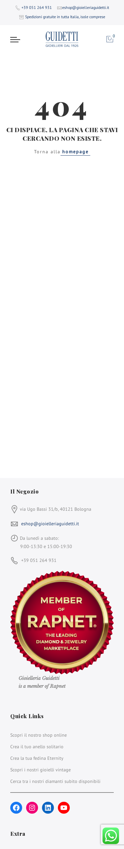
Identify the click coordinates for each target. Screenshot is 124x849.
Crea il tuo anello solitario (36, 747)
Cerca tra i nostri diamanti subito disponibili (55, 781)
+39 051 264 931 (36, 7)
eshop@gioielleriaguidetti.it (50, 524)
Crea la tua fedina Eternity (36, 758)
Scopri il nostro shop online (38, 735)
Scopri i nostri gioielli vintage (40, 770)
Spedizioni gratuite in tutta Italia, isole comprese (65, 16)
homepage (75, 152)
